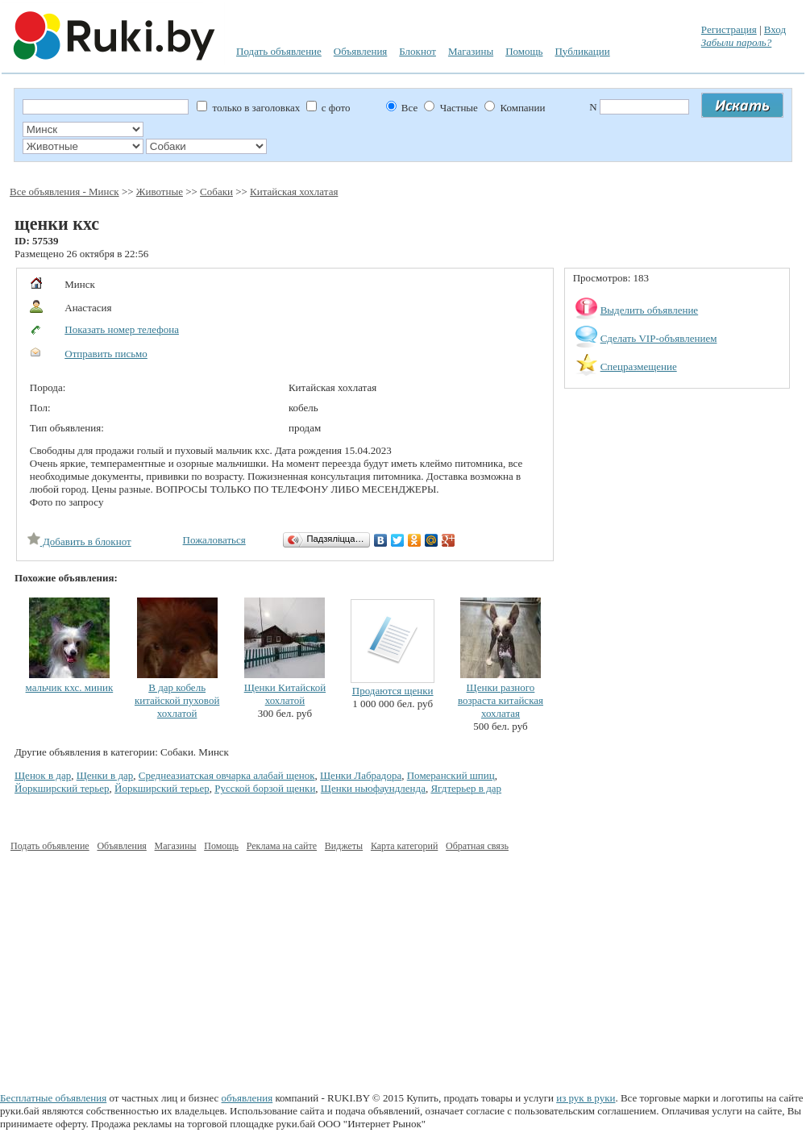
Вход (775, 29)
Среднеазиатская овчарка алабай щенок (227, 775)
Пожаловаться (214, 540)
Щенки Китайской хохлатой (285, 693)
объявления (247, 1098)
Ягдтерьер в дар (465, 788)
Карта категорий (404, 846)
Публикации (582, 51)
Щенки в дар (105, 775)
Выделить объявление (649, 310)
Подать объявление (279, 51)
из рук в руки (585, 1098)
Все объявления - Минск (64, 191)
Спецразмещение (638, 366)
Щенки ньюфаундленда (373, 788)
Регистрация (729, 29)
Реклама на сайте (282, 846)
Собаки (216, 191)
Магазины (470, 51)
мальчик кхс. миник (70, 687)
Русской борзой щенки (264, 788)
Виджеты (344, 846)
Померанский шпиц (451, 775)
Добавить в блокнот (79, 541)
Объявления (361, 51)
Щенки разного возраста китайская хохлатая (500, 700)
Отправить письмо (105, 354)
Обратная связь (477, 846)
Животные (159, 191)
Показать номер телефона (121, 329)
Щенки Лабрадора (360, 775)
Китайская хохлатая (294, 191)
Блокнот (417, 51)
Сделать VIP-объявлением (658, 338)
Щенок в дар (43, 775)
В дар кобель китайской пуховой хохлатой (177, 700)
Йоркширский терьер (62, 788)
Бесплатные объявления (53, 1098)
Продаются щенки (393, 691)
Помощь (523, 51)
